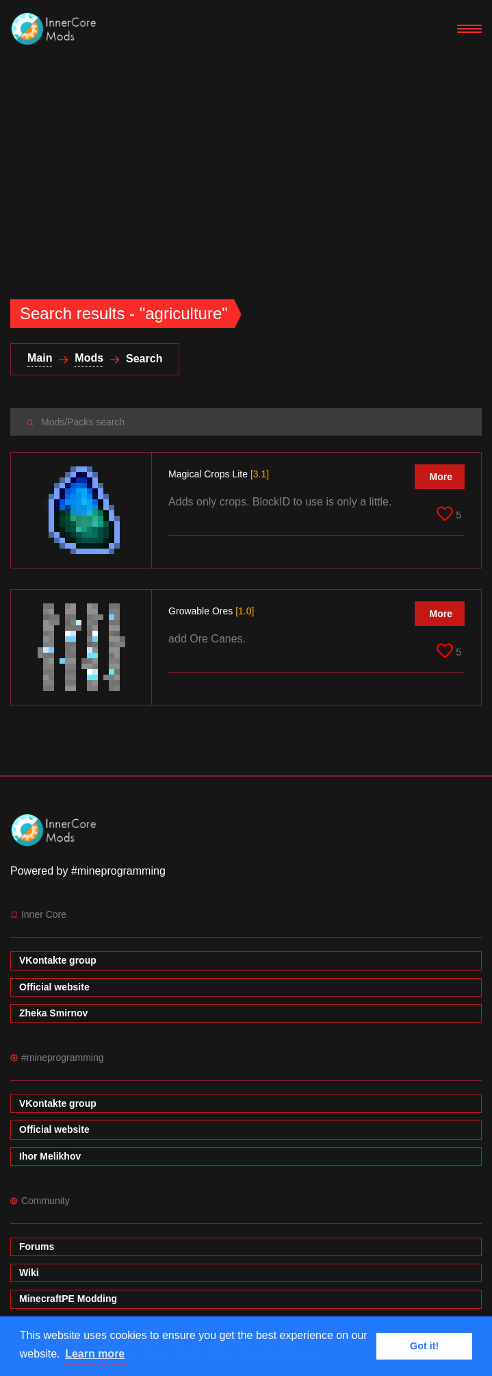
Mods (89, 358)
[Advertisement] (246, 160)
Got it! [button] (424, 1345)
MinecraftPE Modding (68, 1298)
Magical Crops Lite (218, 474)
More (441, 476)
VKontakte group (57, 960)
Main (39, 358)
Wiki (29, 1272)
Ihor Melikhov (50, 1156)
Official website (54, 986)
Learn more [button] (95, 1354)
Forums (36, 1246)
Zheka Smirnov (53, 1013)
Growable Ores (211, 611)
